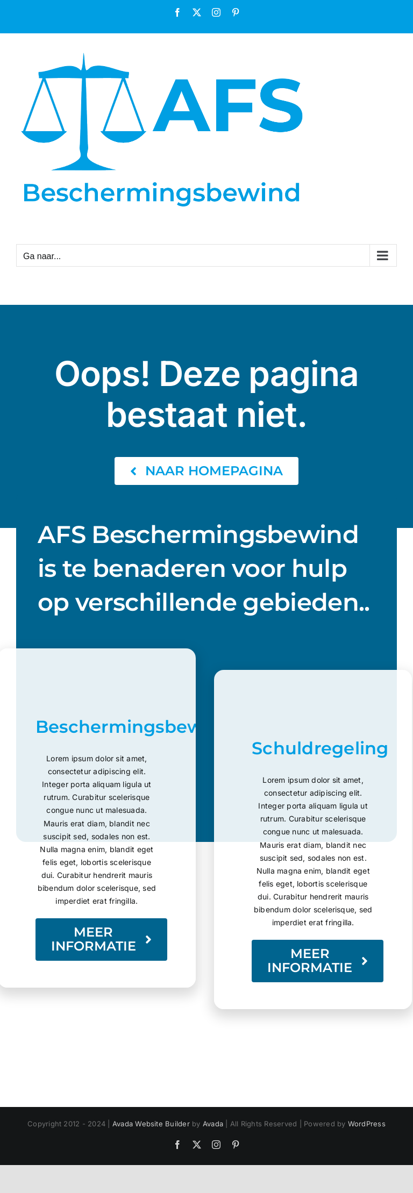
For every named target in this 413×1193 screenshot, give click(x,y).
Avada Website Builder (151, 1123)
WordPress (367, 1123)
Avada (213, 1123)
